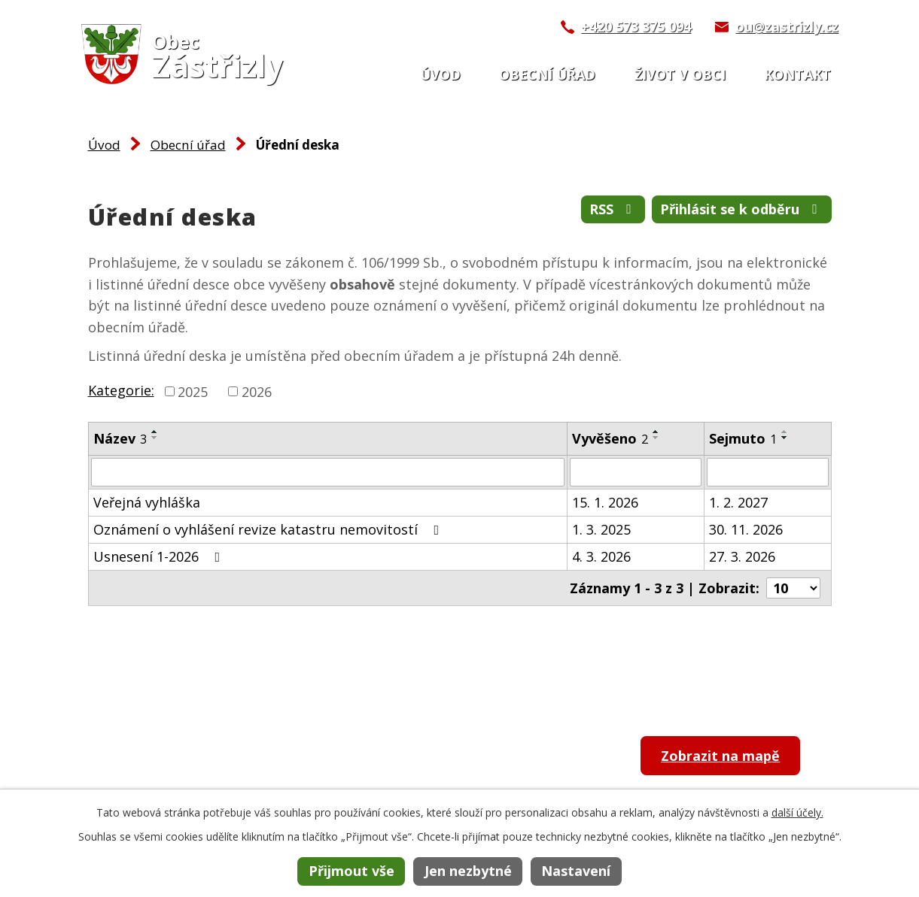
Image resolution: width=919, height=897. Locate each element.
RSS (613, 209)
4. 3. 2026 (601, 556)
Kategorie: (121, 390)
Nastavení (575, 871)
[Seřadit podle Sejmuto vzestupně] (785, 432)
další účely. (797, 812)
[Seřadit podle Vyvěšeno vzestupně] (656, 432)
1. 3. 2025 (601, 529)
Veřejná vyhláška (146, 502)
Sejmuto (743, 438)
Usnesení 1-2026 (160, 556)
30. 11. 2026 (746, 529)
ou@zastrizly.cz (786, 26)
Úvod (440, 74)
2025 (193, 391)
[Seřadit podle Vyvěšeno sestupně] (656, 438)
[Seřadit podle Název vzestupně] (155, 432)
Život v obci (680, 74)
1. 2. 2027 (738, 502)
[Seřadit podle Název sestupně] (155, 438)
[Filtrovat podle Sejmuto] (767, 472)
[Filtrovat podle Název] (327, 472)
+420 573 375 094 (636, 26)
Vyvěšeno (610, 438)
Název (120, 438)
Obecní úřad (547, 74)
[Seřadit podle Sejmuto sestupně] (785, 438)
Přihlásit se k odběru (741, 209)
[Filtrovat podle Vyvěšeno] (636, 472)
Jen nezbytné (468, 871)
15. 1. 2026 (605, 502)
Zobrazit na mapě (720, 756)
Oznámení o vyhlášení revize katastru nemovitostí (269, 529)
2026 (257, 391)
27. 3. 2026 (742, 556)
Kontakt (797, 74)
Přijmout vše (351, 871)
